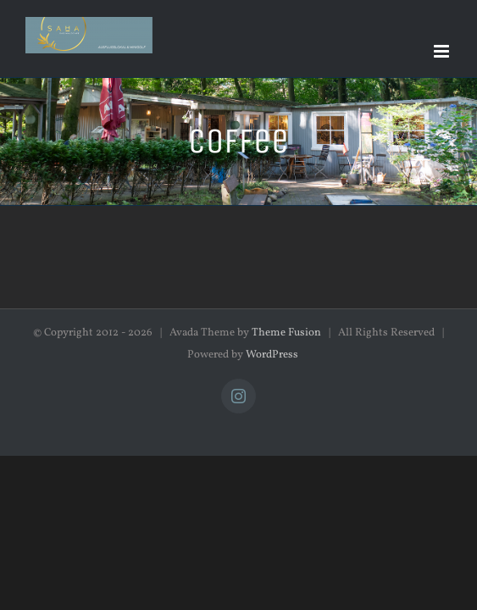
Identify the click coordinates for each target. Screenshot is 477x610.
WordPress (272, 355)
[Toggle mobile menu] (443, 51)
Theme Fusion (286, 333)
